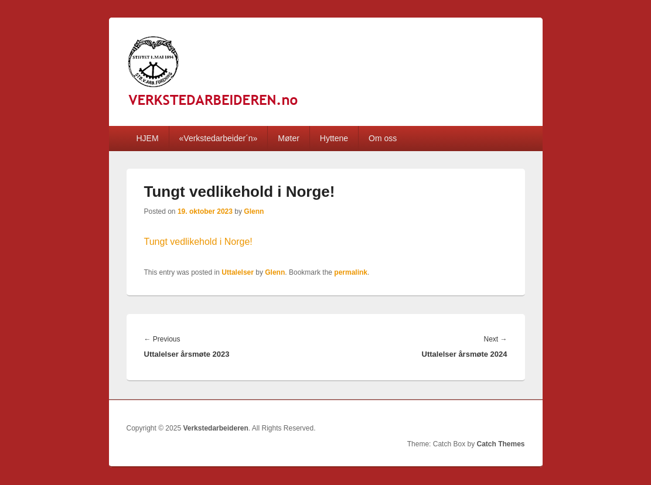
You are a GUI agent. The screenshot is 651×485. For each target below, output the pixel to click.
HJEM (147, 138)
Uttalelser (237, 272)
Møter (288, 138)
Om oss (383, 138)
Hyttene (334, 138)
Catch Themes (500, 444)
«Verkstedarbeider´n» (218, 138)
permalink (350, 272)
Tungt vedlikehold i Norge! (198, 242)
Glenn (254, 211)
